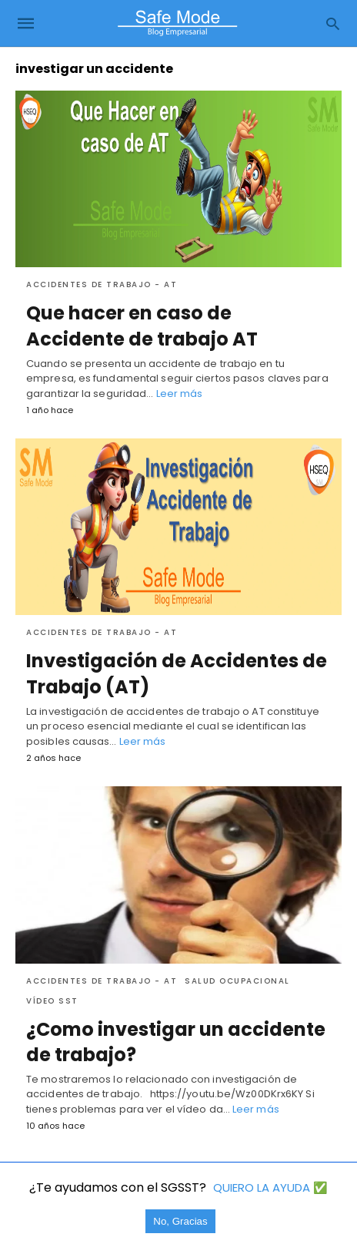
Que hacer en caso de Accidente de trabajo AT (142, 326)
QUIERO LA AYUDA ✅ (270, 1187)
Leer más (179, 393)
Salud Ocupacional (237, 981)
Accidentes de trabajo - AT (101, 284)
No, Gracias (180, 1221)
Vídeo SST (52, 1001)
